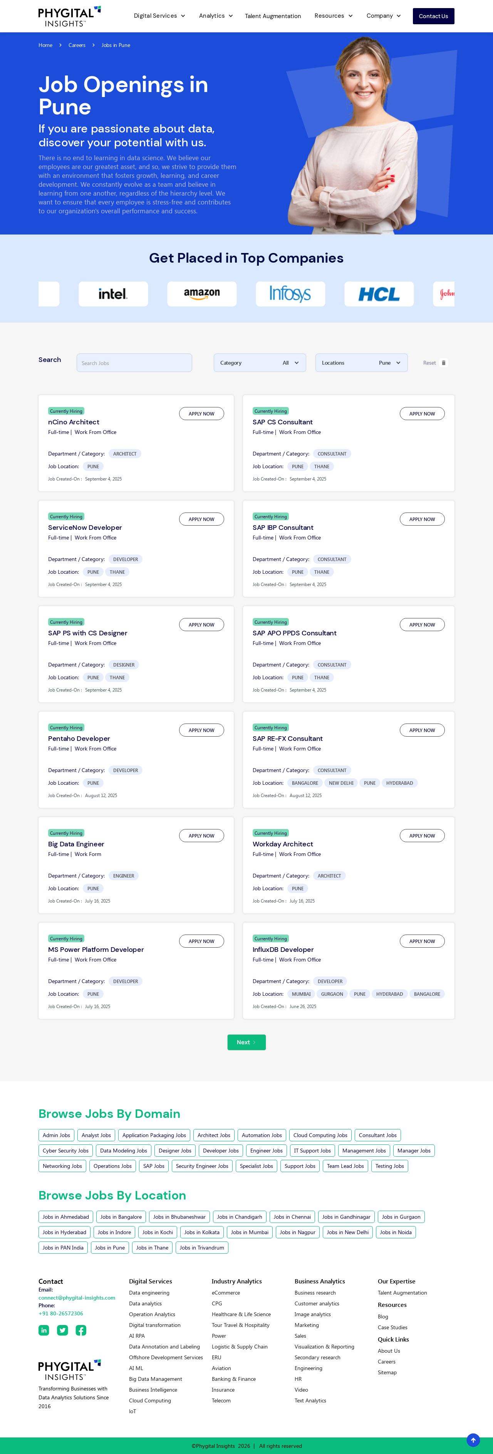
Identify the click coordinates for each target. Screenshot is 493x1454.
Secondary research (317, 1357)
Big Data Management (155, 1379)
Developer (125, 559)
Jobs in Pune (110, 1247)
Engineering (308, 1368)
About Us (389, 1351)
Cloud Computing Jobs (320, 1135)
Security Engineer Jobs (202, 1165)
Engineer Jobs (266, 1150)
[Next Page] (246, 1042)
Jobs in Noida (396, 1232)
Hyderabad (399, 783)
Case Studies (392, 1327)
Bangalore (305, 783)
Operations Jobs (113, 1165)
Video (301, 1390)
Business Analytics (320, 1281)
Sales (300, 1336)
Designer (123, 665)
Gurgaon (332, 994)
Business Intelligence (153, 1390)
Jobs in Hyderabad (64, 1232)
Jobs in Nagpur (297, 1232)
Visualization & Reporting (324, 1346)
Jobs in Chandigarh (239, 1216)
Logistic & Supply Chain (240, 1346)
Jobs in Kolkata (202, 1232)
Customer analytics (317, 1303)
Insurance (223, 1390)
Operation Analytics (152, 1314)
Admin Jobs (56, 1135)
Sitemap (387, 1372)
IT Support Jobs (312, 1150)
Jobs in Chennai (292, 1216)
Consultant (332, 454)
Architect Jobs (214, 1135)
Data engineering (149, 1293)
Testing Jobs (390, 1165)
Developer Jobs (221, 1150)
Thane (321, 466)
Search (50, 359)
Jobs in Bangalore (121, 1216)
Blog (383, 1316)
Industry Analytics (237, 1281)
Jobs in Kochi (158, 1232)
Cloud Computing (150, 1400)
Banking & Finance (234, 1379)
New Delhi (341, 783)
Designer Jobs (175, 1150)
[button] (158, 16)
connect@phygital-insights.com (77, 1297)
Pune (93, 466)
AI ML (136, 1368)
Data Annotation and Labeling (164, 1346)
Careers (387, 1362)
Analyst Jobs (96, 1135)
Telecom (221, 1400)
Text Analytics (310, 1400)
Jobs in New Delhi (348, 1232)
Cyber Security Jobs (66, 1150)
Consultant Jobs (378, 1135)
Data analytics (145, 1303)
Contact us (433, 16)
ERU (216, 1357)
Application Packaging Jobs (154, 1135)
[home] (70, 16)
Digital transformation (155, 1325)
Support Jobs (300, 1165)
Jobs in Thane (152, 1247)
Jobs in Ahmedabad (66, 1216)
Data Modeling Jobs (123, 1150)
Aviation (221, 1368)
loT (132, 1411)
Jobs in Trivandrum (202, 1247)
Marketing (307, 1325)
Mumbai (301, 994)
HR (298, 1379)
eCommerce (226, 1293)
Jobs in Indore (114, 1232)
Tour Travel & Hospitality (241, 1325)
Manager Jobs (414, 1150)
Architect (125, 454)
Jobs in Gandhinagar (346, 1216)
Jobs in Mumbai (249, 1232)
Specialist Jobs (256, 1165)
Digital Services (155, 16)
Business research (315, 1293)
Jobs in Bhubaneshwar (179, 1216)
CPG (217, 1303)
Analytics (212, 16)
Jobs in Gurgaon (401, 1216)
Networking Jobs (62, 1165)
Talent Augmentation (273, 16)
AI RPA (137, 1336)
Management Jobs (364, 1150)
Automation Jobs (262, 1135)
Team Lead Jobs (345, 1165)
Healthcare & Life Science (241, 1314)
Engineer (123, 876)
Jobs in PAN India (63, 1247)
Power (219, 1336)
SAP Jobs (153, 1165)
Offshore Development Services (166, 1357)
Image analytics (313, 1314)
